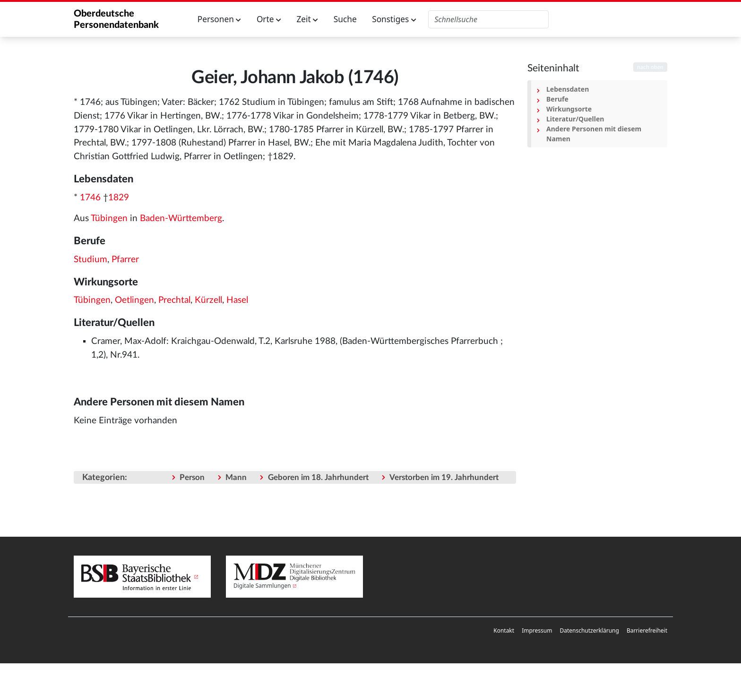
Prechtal (174, 300)
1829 (118, 197)
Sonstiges (394, 19)
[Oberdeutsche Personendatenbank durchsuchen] (488, 19)
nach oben (650, 67)
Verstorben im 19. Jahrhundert (444, 477)
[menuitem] (503, 630)
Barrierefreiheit (647, 630)
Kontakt (503, 630)
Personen (219, 19)
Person (192, 477)
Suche (345, 19)
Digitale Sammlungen (262, 586)
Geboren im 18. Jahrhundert (318, 477)
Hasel (237, 300)
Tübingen (109, 218)
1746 (90, 197)
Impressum (537, 630)
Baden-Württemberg (181, 218)
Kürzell (208, 300)
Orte (269, 19)
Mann (236, 477)
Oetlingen (134, 300)
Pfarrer (125, 259)
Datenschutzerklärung (589, 630)
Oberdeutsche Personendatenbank (116, 19)
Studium (90, 259)
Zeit (307, 19)
